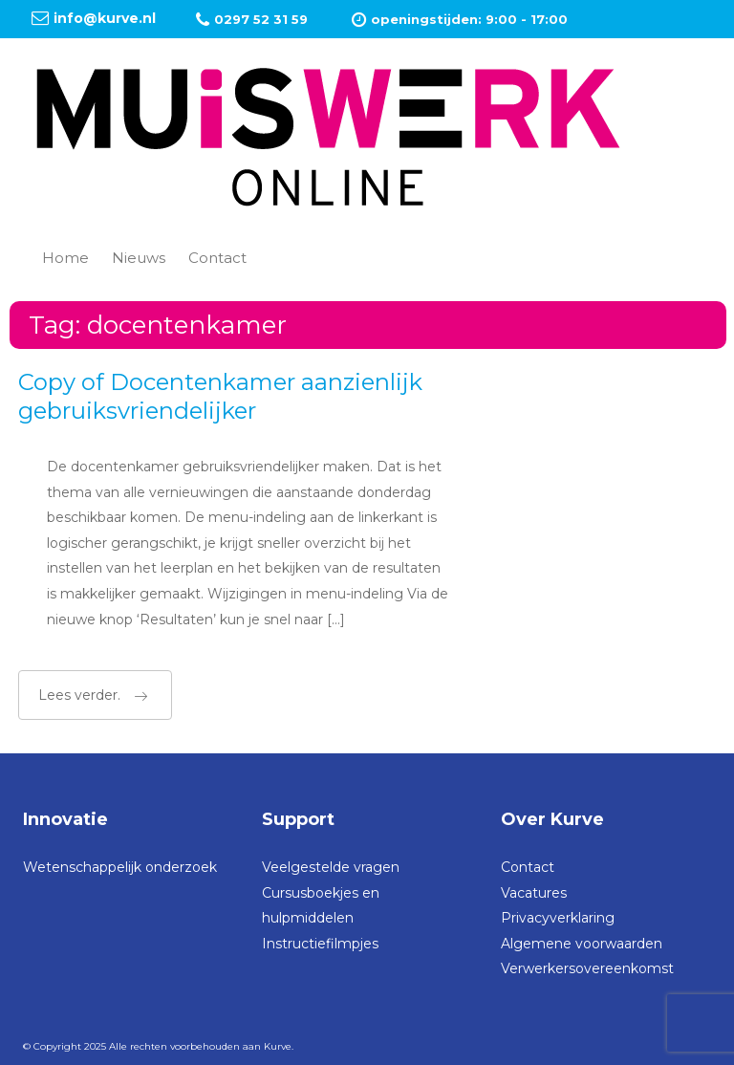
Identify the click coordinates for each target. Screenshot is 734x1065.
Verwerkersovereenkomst (587, 968)
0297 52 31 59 (261, 19)
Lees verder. (92, 695)
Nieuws (138, 258)
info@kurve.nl (105, 18)
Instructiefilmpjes (320, 943)
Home (65, 258)
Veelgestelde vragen (330, 867)
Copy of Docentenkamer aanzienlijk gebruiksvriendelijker (220, 396)
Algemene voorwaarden (581, 943)
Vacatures (534, 893)
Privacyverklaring (558, 917)
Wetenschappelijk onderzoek (120, 867)
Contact (217, 258)
